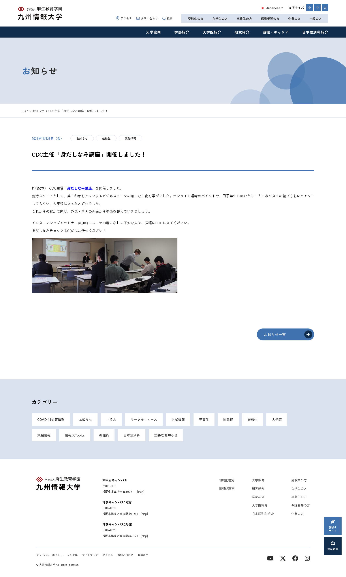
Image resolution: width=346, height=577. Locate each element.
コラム (111, 419)
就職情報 (130, 138)
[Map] (140, 492)
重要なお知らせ (165, 435)
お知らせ (82, 138)
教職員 (104, 435)
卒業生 (204, 419)
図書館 (228, 419)
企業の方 (294, 18)
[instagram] (307, 558)
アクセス (124, 18)
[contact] (295, 558)
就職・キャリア (276, 32)
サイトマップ (90, 555)
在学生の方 (220, 18)
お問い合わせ (147, 18)
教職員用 (143, 555)
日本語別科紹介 (315, 32)
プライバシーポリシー (49, 555)
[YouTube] (270, 558)
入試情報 (178, 419)
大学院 (277, 419)
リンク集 (72, 555)
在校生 (106, 138)
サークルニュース (144, 419)
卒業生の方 (244, 18)
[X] (283, 558)
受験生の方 (195, 18)
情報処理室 (226, 488)
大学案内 (153, 32)
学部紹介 (181, 32)
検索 (167, 18)
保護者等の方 (270, 18)
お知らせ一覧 (275, 334)
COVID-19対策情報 (50, 419)
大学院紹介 (212, 32)
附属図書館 (226, 480)
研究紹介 (242, 32)
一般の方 (315, 18)
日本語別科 (131, 435)
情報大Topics (75, 435)
